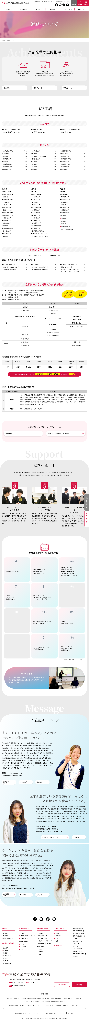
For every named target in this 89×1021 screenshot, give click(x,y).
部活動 (57, 933)
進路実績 (7, 88)
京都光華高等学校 (42, 929)
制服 (56, 941)
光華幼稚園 (78, 998)
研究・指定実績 (77, 949)
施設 (56, 938)
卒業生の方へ (77, 944)
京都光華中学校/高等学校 (54, 998)
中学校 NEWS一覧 (78, 928)
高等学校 (52, 9)
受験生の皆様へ (23, 941)
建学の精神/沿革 (8, 938)
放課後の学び (7, 963)
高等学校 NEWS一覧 (78, 931)
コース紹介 (22, 933)
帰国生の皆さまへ (78, 941)
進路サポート (38, 88)
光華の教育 (23, 9)
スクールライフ (67, 9)
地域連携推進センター (15, 1005)
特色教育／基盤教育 (8, 943)
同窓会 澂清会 (76, 1005)
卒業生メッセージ (69, 88)
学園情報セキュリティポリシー (55, 1013)
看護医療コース (6, 782)
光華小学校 (67, 998)
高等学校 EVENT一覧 (79, 936)
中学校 (38, 9)
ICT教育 (5, 961)
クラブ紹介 (23, 782)
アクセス (75, 946)
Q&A (22, 949)
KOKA (75, 938)
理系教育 (5, 953)
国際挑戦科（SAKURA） (45, 943)
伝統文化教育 (7, 955)
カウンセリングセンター (45, 1005)
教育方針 (5, 936)
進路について (82, 9)
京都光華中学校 (24, 929)
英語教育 (5, 950)
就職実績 (8, 433)
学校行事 (58, 936)
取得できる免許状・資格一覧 (58, 433)
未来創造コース (6, 895)
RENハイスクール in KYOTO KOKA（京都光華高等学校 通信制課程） (44, 1002)
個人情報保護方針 (20, 1013)
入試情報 (23, 947)
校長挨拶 (5, 933)
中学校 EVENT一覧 (78, 933)
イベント (23, 944)
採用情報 (59, 1)
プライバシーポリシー (35, 1013)
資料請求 (79, 985)
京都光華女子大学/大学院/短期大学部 (32, 998)
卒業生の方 (37, 1)
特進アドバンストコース (50, 837)
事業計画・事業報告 (62, 1005)
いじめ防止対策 (77, 951)
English (67, 1)
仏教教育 (5, 948)
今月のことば (30, 1005)
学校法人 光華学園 (12, 998)
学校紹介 (9, 9)
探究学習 (5, 958)
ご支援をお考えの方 (48, 1)
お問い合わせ (62, 985)
